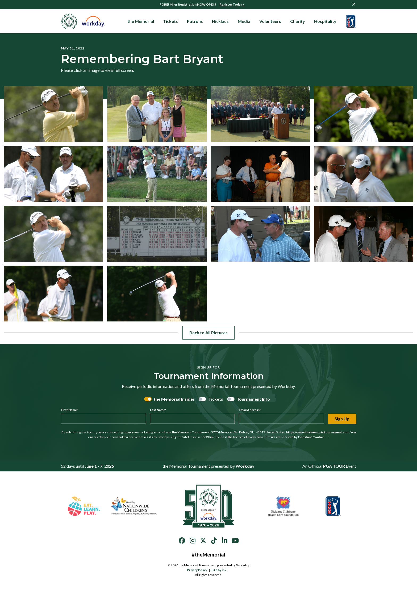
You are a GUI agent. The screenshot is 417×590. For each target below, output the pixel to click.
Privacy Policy (197, 570)
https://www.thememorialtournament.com (317, 432)
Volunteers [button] (270, 21)
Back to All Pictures (208, 332)
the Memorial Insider (174, 398)
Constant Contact (313, 437)
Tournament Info (253, 398)
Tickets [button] (170, 21)
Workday (245, 465)
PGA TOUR (334, 465)
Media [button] (244, 21)
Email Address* (250, 410)
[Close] (353, 4)
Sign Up (342, 418)
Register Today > (231, 4)
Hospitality (327, 21)
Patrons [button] (195, 21)
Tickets (215, 398)
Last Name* (158, 410)
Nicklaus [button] (220, 21)
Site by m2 (220, 570)
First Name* (69, 410)
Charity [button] (297, 21)
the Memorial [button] (140, 21)
